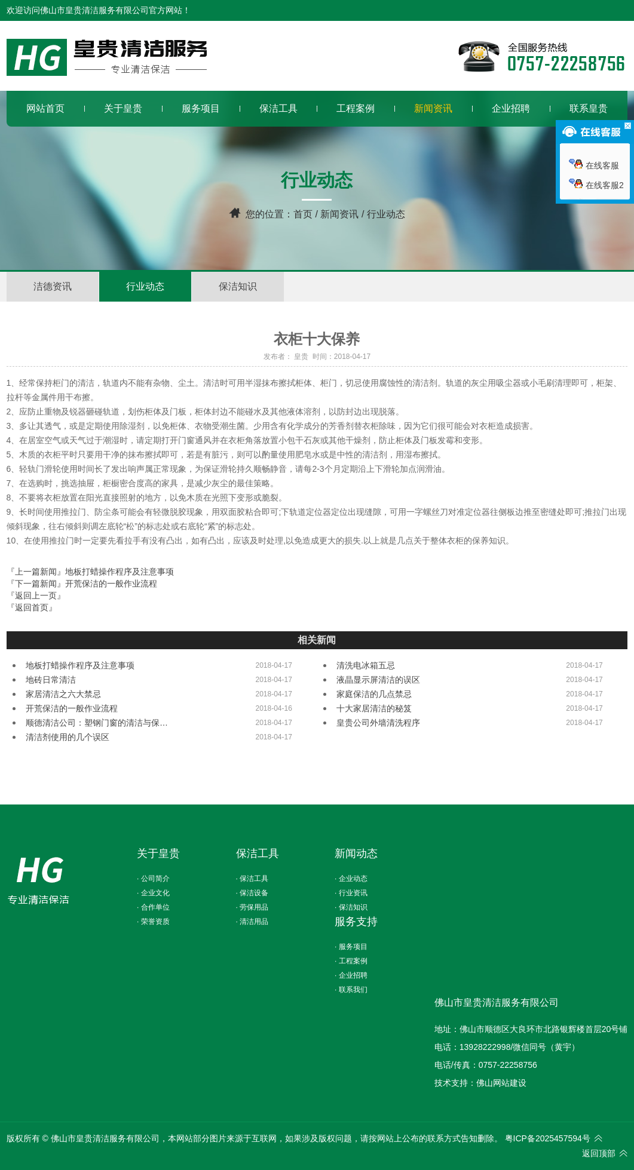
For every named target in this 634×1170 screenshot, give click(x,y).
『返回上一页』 (36, 595)
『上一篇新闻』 (90, 571)
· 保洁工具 (252, 878)
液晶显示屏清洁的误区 (378, 679)
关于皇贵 (158, 853)
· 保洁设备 (252, 893)
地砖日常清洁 (51, 679)
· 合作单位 (153, 907)
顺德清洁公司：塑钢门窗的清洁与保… (97, 722)
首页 (303, 214)
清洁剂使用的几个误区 (67, 737)
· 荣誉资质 (153, 921)
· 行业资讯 (351, 893)
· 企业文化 (153, 893)
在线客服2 (596, 185)
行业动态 (145, 286)
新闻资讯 (339, 214)
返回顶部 (598, 1153)
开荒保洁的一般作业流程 (72, 708)
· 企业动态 (351, 878)
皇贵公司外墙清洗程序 (378, 722)
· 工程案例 (351, 961)
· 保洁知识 (351, 907)
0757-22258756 (508, 1065)
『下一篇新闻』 (82, 583)
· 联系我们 (351, 989)
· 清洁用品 (252, 921)
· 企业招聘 (351, 975)
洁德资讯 (52, 286)
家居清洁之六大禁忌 (63, 694)
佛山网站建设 (501, 1083)
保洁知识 (238, 286)
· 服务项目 (351, 946)
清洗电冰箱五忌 (365, 665)
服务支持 (356, 922)
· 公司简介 (153, 878)
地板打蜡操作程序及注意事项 (80, 665)
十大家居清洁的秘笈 (374, 708)
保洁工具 (257, 853)
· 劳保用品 (252, 907)
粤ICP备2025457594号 (547, 1138)
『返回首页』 (32, 607)
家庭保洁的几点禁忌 (374, 694)
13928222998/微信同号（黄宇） (520, 1047)
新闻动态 (356, 853)
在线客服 (594, 165)
